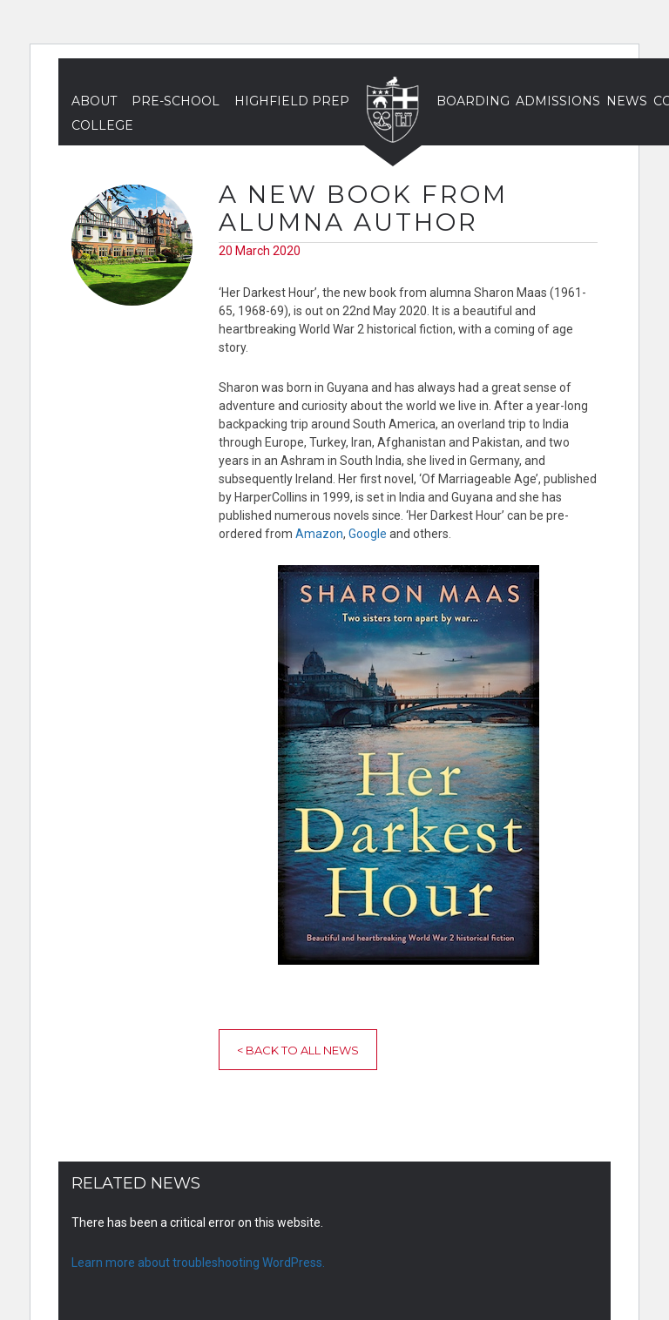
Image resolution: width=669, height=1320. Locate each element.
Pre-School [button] (176, 101)
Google (367, 534)
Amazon (319, 534)
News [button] (626, 101)
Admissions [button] (558, 101)
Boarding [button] (473, 101)
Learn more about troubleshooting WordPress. (198, 1262)
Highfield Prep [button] (291, 101)
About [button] (94, 101)
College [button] (102, 125)
